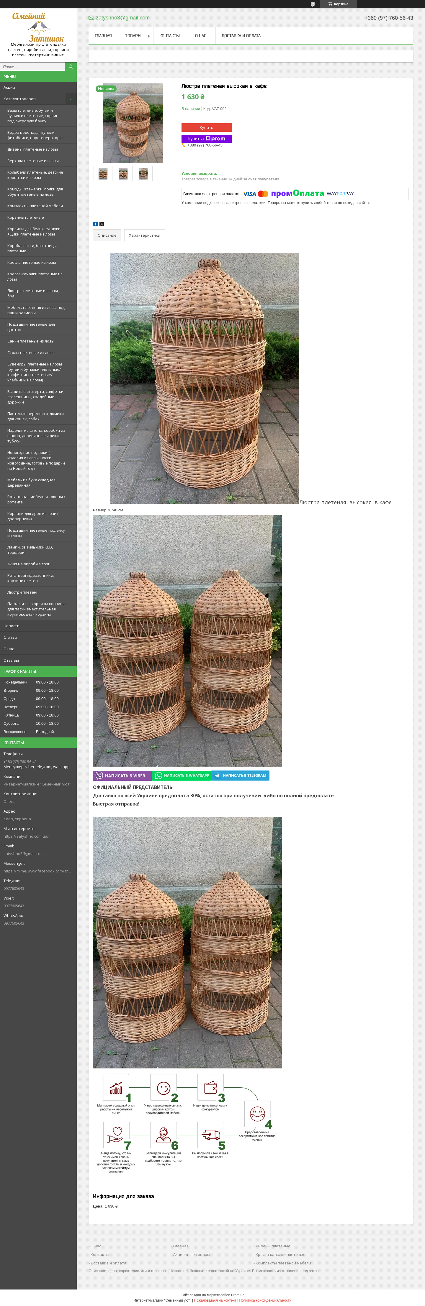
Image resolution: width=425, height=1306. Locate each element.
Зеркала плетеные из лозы (33, 160)
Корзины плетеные (25, 217)
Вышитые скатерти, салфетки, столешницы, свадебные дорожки (35, 397)
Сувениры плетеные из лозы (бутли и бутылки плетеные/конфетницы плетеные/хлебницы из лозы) (34, 372)
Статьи (10, 637)
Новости (11, 625)
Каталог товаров (20, 98)
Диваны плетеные (273, 1246)
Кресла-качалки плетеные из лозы (35, 276)
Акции (9, 87)
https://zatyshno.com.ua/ (26, 836)
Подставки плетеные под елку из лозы (36, 533)
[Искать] (71, 66)
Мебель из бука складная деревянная (31, 482)
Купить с (206, 138)
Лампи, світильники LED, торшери (30, 549)
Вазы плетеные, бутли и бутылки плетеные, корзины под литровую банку (34, 115)
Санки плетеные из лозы (30, 341)
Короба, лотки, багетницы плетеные (32, 248)
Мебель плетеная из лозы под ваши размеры (36, 310)
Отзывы (11, 660)
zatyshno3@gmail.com (24, 853)
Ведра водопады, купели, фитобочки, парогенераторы (35, 135)
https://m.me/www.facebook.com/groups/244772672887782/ (38, 871)
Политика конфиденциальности (265, 1300)
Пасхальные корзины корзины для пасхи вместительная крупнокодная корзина (36, 609)
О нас (9, 648)
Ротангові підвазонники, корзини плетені (30, 578)
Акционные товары (191, 1254)
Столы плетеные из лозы (31, 352)
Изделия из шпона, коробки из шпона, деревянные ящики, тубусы (36, 436)
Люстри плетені (22, 592)
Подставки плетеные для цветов (31, 327)
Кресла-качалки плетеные (280, 1254)
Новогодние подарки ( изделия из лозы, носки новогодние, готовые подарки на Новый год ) (36, 460)
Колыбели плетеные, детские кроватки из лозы (35, 174)
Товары (133, 35)
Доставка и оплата (241, 35)
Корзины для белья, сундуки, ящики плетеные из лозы (34, 231)
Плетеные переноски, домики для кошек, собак (35, 416)
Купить (206, 127)
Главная (103, 35)
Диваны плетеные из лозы (32, 149)
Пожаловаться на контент (215, 1300)
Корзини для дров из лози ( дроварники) (32, 516)
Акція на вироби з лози (28, 563)
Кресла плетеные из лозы (31, 262)
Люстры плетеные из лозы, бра (33, 293)
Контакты (169, 35)
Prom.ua (237, 1295)
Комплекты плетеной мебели (35, 205)
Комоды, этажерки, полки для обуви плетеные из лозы (35, 191)
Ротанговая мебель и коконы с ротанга (36, 499)
